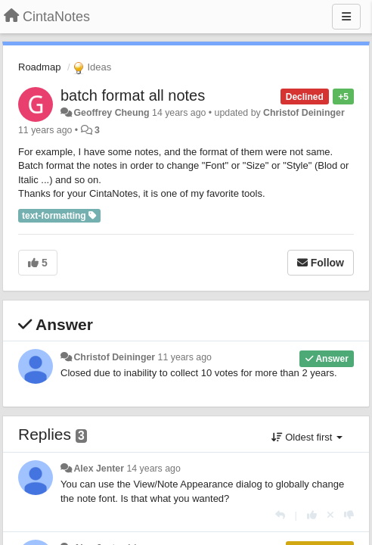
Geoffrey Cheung (111, 112)
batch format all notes (132, 95)
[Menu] (346, 17)
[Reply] (280, 515)
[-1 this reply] (349, 515)
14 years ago (153, 468)
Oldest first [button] (307, 437)
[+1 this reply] (312, 515)
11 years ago (185, 357)
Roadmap (39, 67)
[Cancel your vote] (330, 515)
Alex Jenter (98, 468)
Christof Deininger (304, 112)
